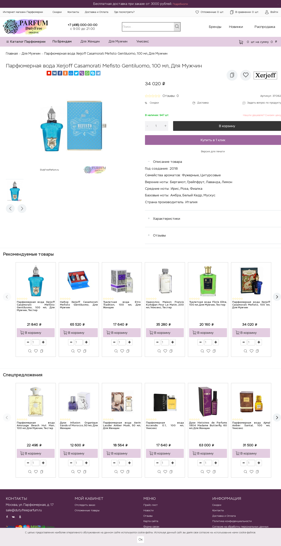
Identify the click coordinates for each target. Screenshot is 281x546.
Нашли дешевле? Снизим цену (262, 115)
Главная (12, 53)
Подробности (180, 4)
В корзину (227, 126)
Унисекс (142, 41)
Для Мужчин (118, 41)
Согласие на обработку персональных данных (240, 526)
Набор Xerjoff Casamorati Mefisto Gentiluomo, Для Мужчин (79, 305)
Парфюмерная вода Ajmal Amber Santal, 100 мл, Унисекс (251, 425)
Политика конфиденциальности (232, 521)
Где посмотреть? (124, 12)
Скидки (57, 12)
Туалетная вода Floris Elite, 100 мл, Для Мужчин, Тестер (208, 303)
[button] (232, 75)
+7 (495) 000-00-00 (82, 25)
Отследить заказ (85, 505)
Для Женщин (90, 41)
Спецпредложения (22, 375)
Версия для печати (213, 151)
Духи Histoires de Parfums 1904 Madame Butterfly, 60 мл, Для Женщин (208, 425)
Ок (141, 539)
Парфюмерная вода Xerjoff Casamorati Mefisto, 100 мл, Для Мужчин (251, 305)
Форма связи (151, 526)
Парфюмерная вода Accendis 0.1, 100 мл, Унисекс (165, 425)
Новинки (236, 27)
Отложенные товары (87, 510)
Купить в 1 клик (213, 140)
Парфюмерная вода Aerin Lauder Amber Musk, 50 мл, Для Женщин (122, 425)
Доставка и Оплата (96, 12)
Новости (148, 510)
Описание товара (167, 162)
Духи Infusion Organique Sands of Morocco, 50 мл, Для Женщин (79, 425)
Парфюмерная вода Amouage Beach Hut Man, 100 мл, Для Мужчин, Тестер (36, 425)
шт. (210, 12)
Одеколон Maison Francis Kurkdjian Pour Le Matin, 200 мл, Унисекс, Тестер (165, 305)
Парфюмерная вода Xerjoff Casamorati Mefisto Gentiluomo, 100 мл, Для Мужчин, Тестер (36, 306)
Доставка (203, 102)
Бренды (215, 27)
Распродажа (265, 27)
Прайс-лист (150, 505)
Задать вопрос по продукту (264, 102)
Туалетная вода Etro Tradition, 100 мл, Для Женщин (122, 305)
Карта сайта (150, 521)
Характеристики (166, 218)
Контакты (73, 12)
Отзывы (159, 235)
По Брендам (62, 41)
